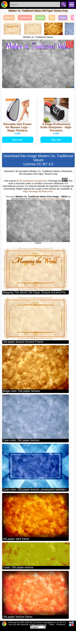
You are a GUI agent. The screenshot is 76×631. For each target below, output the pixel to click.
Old (52, 17)
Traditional (25, 17)
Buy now (18, 139)
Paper (63, 17)
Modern (9, 17)
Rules (51, 624)
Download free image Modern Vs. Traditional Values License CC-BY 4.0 (38, 160)
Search (63, 4)
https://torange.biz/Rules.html (38, 191)
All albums (60, 624)
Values (40, 17)
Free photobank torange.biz (31, 180)
